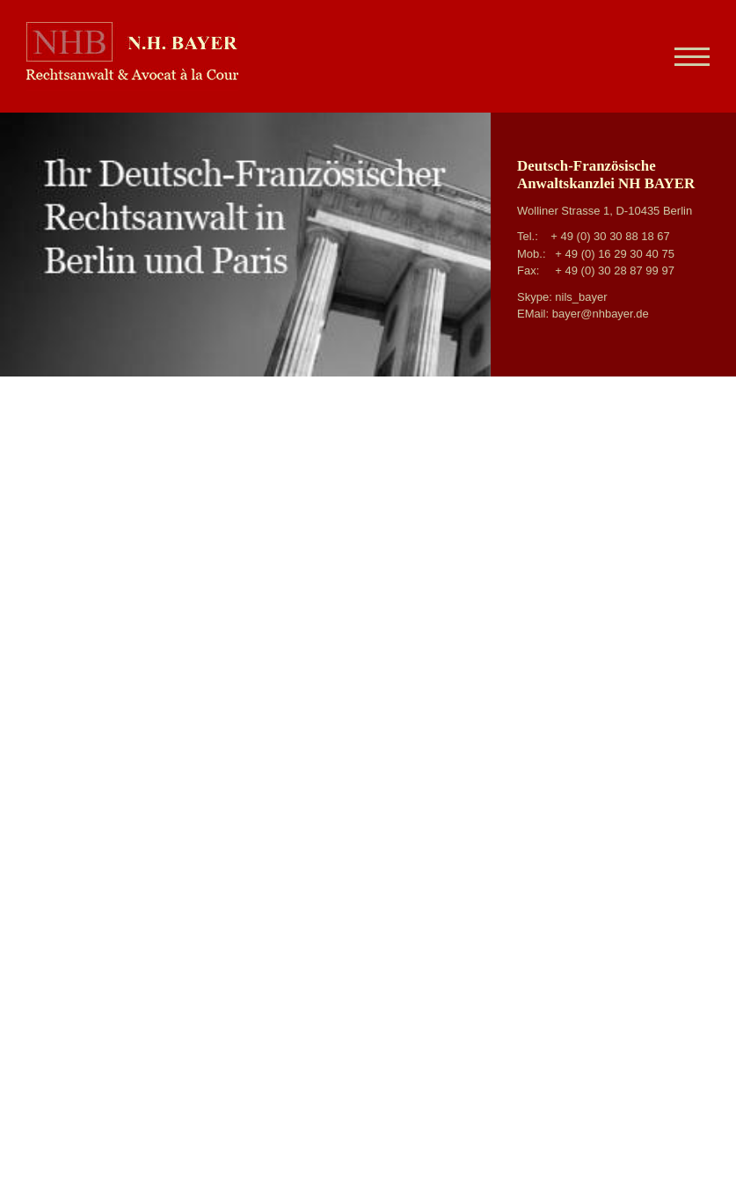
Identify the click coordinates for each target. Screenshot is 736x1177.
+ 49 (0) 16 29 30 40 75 (614, 253)
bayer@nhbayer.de (600, 313)
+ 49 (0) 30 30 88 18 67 (610, 236)
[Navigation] (685, 56)
